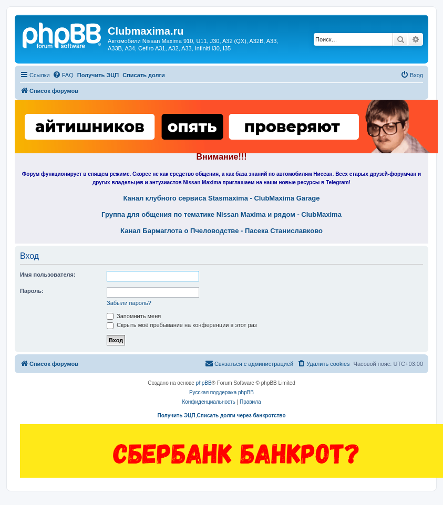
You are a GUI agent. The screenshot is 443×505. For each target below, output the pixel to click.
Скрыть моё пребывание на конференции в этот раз (182, 325)
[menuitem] (63, 75)
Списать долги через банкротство (241, 415)
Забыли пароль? (129, 303)
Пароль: (32, 291)
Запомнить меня (134, 316)
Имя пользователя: (48, 274)
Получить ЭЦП (98, 75)
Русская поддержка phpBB (221, 392)
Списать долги (143, 75)
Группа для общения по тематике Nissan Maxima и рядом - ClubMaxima (221, 214)
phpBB (204, 383)
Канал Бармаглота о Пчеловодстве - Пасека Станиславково (221, 231)
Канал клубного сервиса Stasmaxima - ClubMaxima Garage (221, 198)
